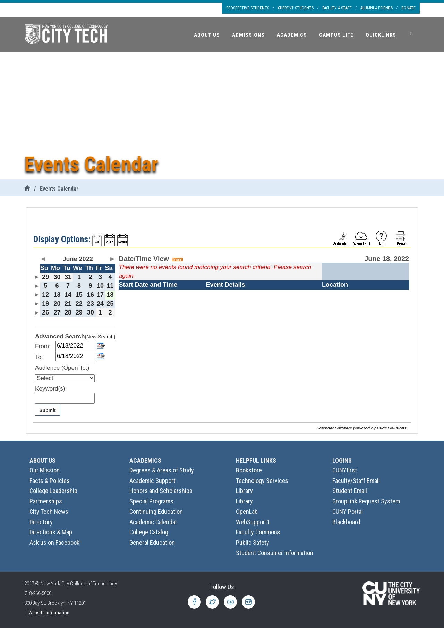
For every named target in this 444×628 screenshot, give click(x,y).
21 (68, 303)
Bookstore (249, 470)
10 (100, 285)
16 (90, 294)
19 (45, 303)
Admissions (248, 35)
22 (79, 303)
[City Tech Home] (27, 188)
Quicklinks (381, 35)
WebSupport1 (253, 522)
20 (56, 303)
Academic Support (152, 480)
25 (110, 303)
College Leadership (53, 490)
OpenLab (247, 511)
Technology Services (262, 480)
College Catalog (148, 532)
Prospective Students (247, 8)
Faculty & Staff (337, 8)
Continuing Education (156, 511)
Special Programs (151, 501)
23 (90, 303)
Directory (41, 522)
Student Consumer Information (274, 552)
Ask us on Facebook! (55, 542)
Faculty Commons (258, 532)
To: (39, 357)
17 (100, 294)
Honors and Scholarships (161, 490)
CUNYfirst (344, 470)
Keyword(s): (51, 388)
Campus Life (336, 35)
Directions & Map (50, 532)
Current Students (296, 8)
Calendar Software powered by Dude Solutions (361, 428)
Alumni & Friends (376, 8)
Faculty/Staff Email (356, 480)
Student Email (349, 490)
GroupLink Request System (366, 501)
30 (56, 277)
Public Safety (252, 542)
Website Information (48, 613)
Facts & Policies (49, 480)
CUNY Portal (347, 511)
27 (56, 312)
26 (45, 312)
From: (43, 346)
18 (110, 294)
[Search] (411, 33)
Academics (292, 35)
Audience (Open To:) (62, 368)
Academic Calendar (153, 522)
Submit (47, 410)
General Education (152, 542)
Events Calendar (59, 188)
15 (79, 294)
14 (68, 294)
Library (244, 490)
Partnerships (45, 501)
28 (68, 312)
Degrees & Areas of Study (161, 470)
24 (100, 303)
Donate (408, 8)
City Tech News (48, 511)
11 (110, 285)
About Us (207, 35)
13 (56, 294)
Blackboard (346, 522)
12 (45, 294)
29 (45, 277)
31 (68, 277)
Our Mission (44, 470)
